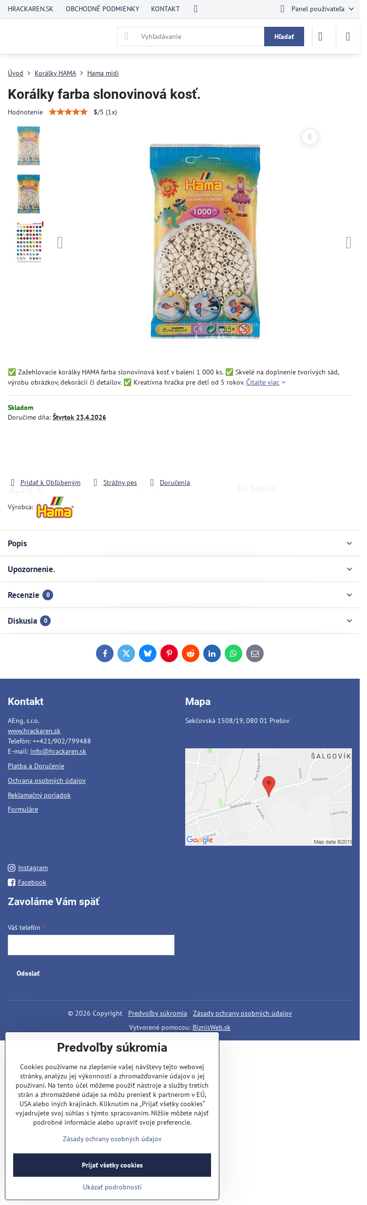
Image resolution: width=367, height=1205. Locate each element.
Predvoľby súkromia (157, 1013)
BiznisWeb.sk (212, 1027)
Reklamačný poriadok (39, 795)
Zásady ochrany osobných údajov (242, 1013)
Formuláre (23, 809)
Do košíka (256, 449)
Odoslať (28, 973)
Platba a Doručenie (36, 765)
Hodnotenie (25, 112)
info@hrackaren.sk (58, 751)
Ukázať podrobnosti (112, 1187)
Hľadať (284, 36)
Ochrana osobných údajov (47, 780)
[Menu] (348, 36)
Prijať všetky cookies (112, 1165)
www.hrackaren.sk (34, 730)
